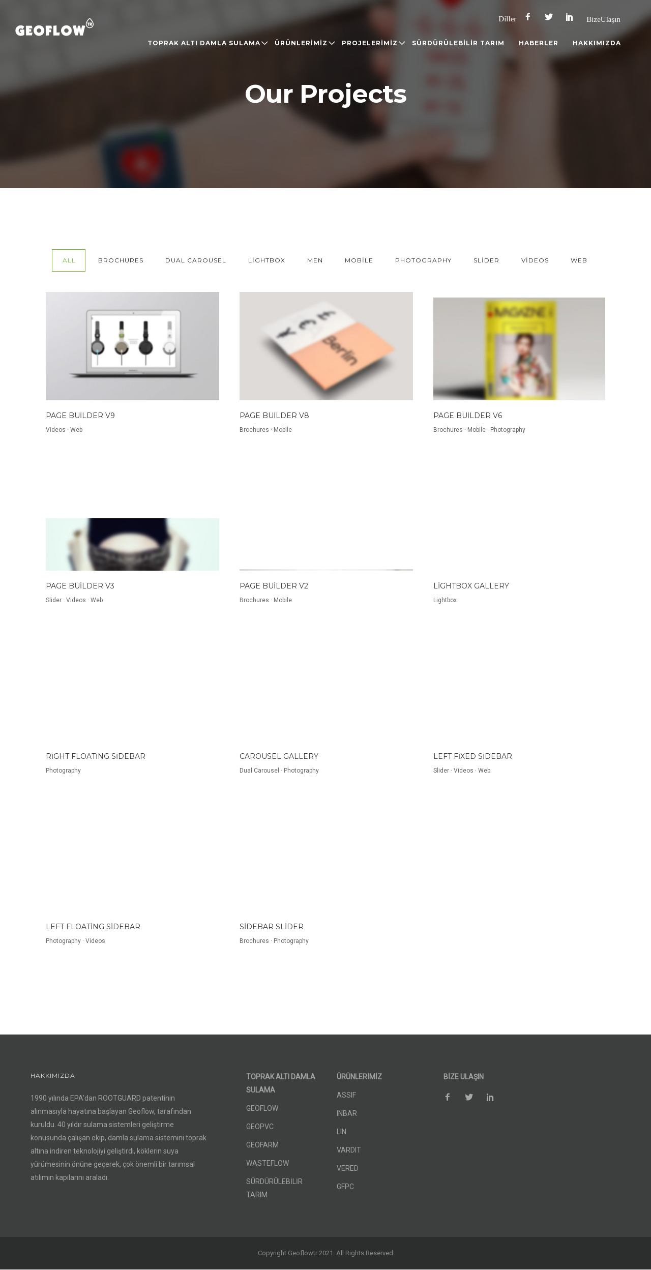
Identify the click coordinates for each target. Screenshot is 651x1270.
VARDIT (349, 1150)
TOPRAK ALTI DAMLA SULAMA (203, 43)
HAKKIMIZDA (597, 43)
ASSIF (346, 1095)
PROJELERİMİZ (370, 43)
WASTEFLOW (267, 1163)
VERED (348, 1168)
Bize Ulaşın (603, 19)
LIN (341, 1132)
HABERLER (538, 43)
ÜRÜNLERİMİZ (301, 43)
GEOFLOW (262, 1108)
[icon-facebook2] (530, 17)
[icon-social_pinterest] (572, 17)
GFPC (345, 1187)
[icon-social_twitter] (551, 17)
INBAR (347, 1113)
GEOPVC (260, 1127)
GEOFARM (262, 1145)
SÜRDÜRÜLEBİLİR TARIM (458, 43)
